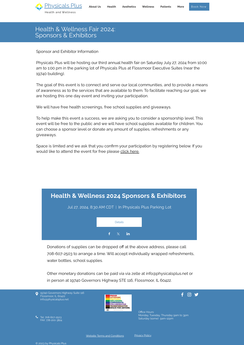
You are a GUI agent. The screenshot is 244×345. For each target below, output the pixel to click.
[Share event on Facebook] (109, 234)
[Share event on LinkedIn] (128, 234)
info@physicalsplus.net (167, 273)
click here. (129, 151)
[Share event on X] (118, 234)
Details (119, 222)
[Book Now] (199, 7)
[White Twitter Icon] (196, 294)
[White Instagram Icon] (189, 294)
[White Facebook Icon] (182, 294)
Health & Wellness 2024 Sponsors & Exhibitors (119, 195)
